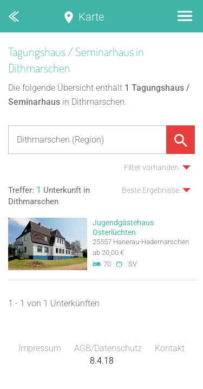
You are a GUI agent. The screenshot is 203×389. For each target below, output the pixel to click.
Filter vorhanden (151, 167)
